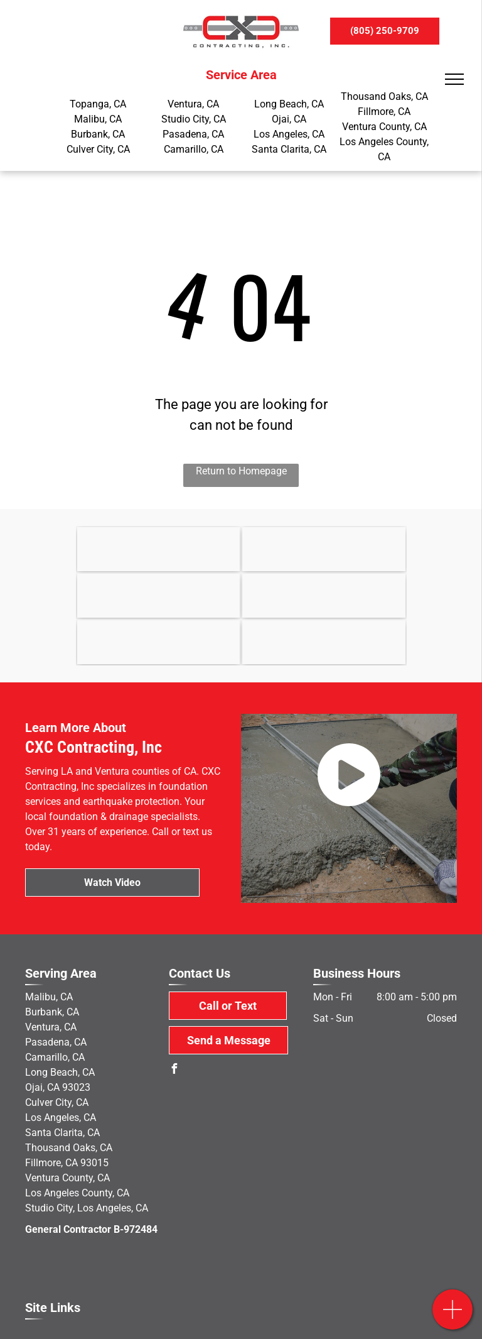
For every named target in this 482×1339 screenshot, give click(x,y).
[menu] (454, 79)
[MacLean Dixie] (323, 596)
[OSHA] (158, 596)
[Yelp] (158, 642)
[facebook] (174, 1070)
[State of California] (323, 549)
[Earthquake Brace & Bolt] (158, 549)
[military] (323, 642)
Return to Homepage (241, 471)
